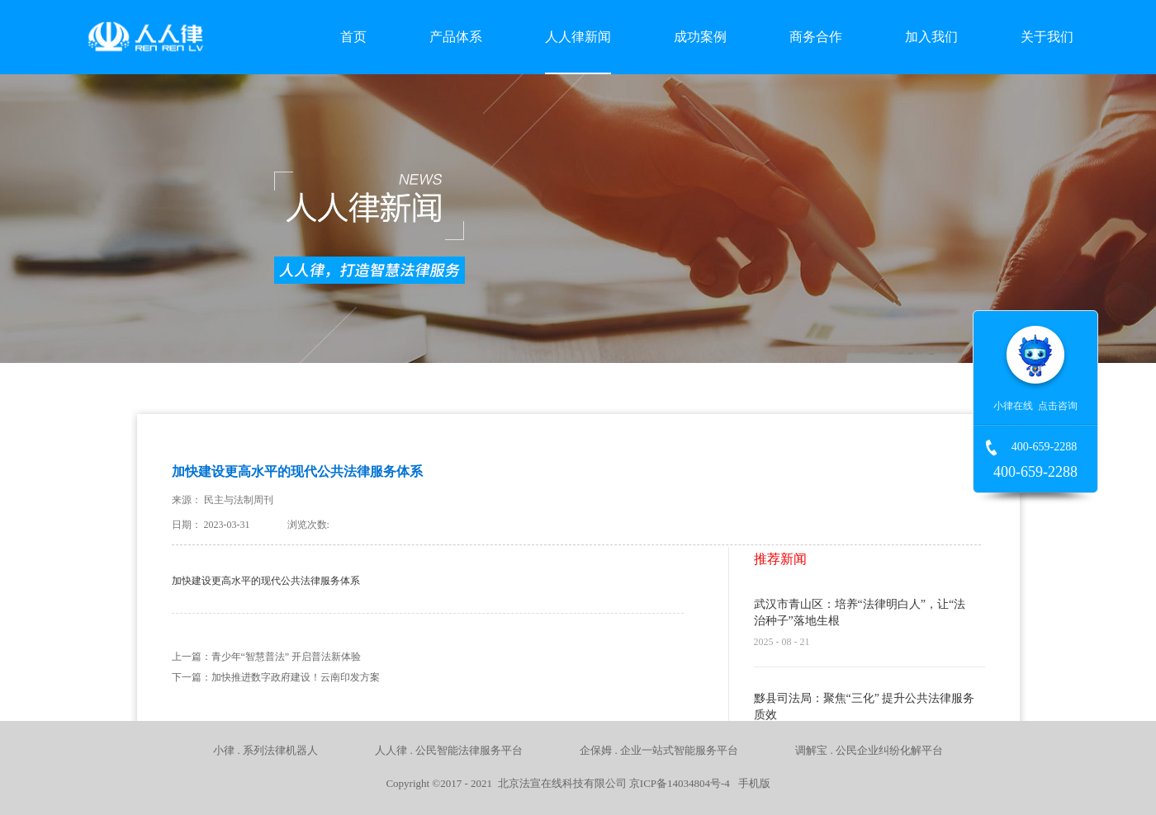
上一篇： (267, 656)
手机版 (751, 783)
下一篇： (276, 677)
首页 (353, 37)
